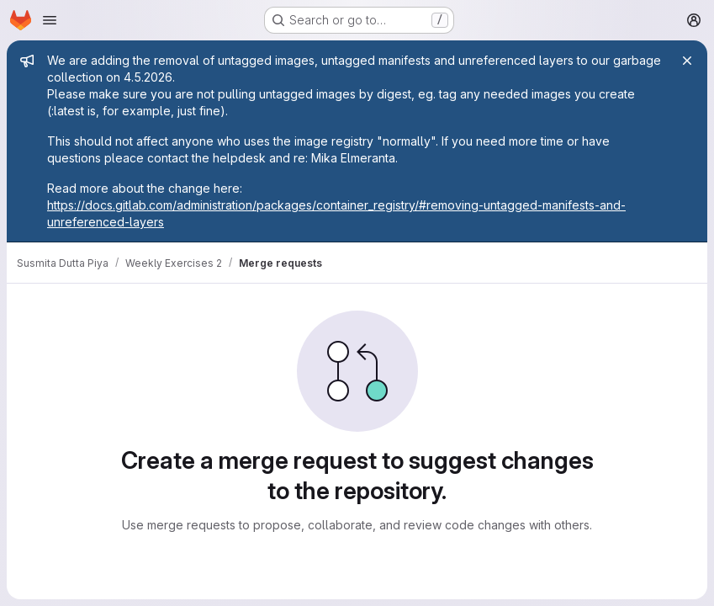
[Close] (687, 60)
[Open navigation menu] (49, 20)
